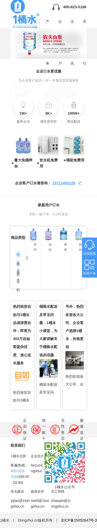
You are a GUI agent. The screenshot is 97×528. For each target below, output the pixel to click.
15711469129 (63, 183)
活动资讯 (72, 23)
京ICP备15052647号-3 (79, 520)
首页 (35, 23)
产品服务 (47, 23)
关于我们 (84, 23)
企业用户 (60, 23)
